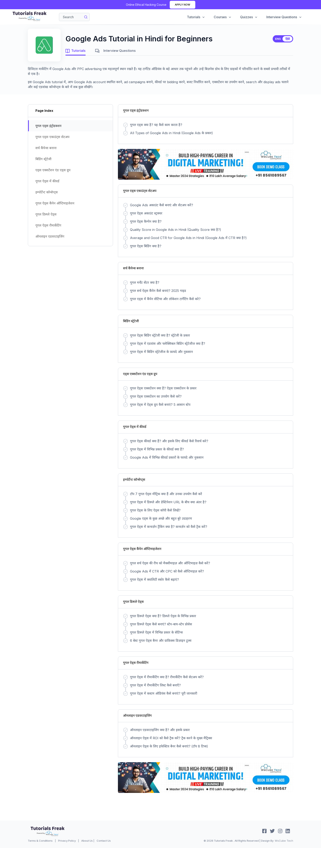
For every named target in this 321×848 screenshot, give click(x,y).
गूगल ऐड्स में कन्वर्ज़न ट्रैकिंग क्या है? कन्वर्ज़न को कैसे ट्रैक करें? (168, 527)
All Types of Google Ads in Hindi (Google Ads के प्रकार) (171, 133)
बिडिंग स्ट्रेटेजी (43, 159)
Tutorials (196, 17)
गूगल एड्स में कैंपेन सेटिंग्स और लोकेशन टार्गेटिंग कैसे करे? (165, 299)
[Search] (74, 17)
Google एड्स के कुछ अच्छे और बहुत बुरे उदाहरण (161, 518)
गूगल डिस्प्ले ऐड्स (46, 214)
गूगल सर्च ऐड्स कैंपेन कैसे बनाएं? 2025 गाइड (158, 291)
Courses (223, 17)
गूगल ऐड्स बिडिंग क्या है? (145, 246)
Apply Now (182, 4)
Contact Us (104, 840)
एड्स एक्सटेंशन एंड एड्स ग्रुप (52, 170)
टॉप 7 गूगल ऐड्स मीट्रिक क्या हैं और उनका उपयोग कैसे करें (166, 494)
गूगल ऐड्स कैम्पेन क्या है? (146, 221)
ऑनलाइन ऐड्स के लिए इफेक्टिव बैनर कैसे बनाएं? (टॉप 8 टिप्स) (169, 746)
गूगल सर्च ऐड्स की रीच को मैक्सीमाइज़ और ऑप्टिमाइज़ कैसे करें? (170, 563)
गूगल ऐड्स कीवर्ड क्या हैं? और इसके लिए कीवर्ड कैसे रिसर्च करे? (169, 441)
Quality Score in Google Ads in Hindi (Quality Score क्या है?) (175, 230)
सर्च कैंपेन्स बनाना (46, 148)
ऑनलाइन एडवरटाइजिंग (49, 236)
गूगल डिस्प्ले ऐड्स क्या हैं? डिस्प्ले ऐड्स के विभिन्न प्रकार (163, 616)
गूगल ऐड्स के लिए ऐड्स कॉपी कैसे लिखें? (155, 510)
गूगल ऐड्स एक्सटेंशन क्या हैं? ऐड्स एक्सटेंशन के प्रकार (163, 388)
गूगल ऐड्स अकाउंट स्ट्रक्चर (146, 213)
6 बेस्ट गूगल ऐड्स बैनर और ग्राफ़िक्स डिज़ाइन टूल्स (160, 640)
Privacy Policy (67, 840)
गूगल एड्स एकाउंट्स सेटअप (52, 137)
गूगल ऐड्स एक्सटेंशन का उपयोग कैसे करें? (156, 396)
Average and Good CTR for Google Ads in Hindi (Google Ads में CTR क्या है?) (188, 238)
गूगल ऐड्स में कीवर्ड (47, 181)
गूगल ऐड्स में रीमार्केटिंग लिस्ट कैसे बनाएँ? (155, 685)
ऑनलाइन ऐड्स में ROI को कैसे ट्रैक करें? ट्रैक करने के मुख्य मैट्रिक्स (171, 738)
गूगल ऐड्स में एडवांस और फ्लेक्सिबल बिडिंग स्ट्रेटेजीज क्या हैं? (167, 343)
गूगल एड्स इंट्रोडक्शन (48, 126)
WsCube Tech (284, 840)
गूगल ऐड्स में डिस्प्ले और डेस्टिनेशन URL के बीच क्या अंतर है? (168, 502)
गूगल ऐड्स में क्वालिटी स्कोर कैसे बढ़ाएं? (154, 579)
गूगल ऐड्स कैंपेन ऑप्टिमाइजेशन (54, 203)
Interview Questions (284, 17)
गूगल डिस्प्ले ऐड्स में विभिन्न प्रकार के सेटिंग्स (156, 632)
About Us (87, 840)
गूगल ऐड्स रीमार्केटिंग (48, 225)
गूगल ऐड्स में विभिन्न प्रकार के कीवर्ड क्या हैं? (157, 449)
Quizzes (249, 17)
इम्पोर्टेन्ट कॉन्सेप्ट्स (46, 192)
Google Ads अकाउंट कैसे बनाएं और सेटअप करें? (161, 205)
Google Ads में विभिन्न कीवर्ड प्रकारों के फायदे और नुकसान (166, 457)
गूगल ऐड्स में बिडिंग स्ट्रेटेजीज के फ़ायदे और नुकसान (161, 352)
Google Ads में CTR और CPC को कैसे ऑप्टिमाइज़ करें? (167, 571)
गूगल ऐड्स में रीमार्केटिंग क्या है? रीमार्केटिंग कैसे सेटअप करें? (167, 677)
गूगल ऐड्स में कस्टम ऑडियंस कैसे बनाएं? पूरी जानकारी (163, 693)
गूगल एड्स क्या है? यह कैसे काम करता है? (156, 125)
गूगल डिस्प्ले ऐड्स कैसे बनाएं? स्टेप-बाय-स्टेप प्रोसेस (161, 624)
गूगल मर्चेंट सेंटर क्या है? (144, 282)
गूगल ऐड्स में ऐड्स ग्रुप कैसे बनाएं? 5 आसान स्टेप (160, 404)
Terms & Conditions (40, 840)
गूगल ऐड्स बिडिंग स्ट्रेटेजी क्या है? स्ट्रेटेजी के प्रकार (160, 335)
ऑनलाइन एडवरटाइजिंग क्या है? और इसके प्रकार (160, 730)
